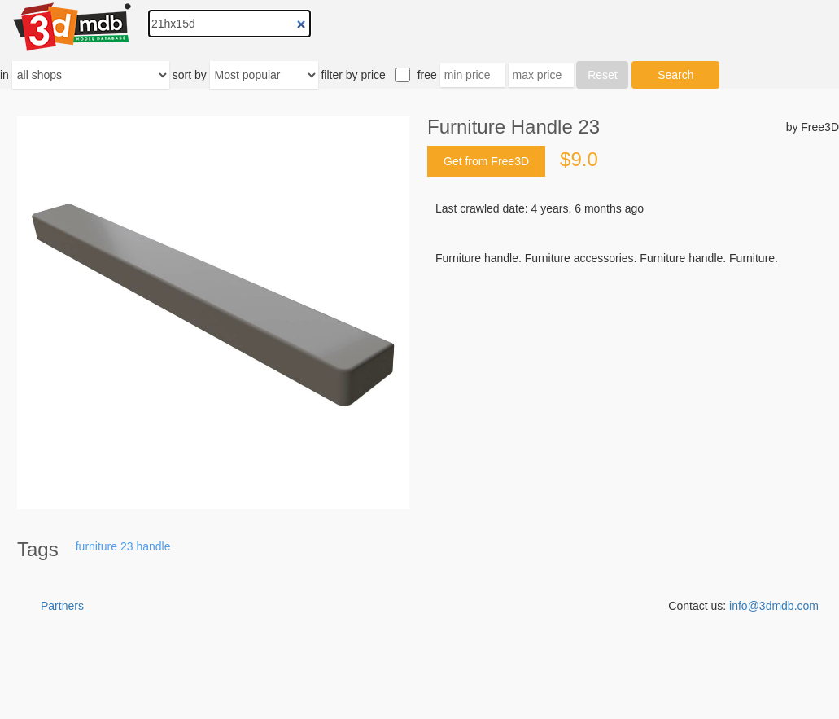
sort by (190, 74)
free (427, 74)
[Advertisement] (633, 390)
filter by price (353, 74)
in (4, 74)
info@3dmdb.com (774, 605)
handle (153, 546)
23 (126, 546)
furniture (96, 546)
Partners (62, 605)
